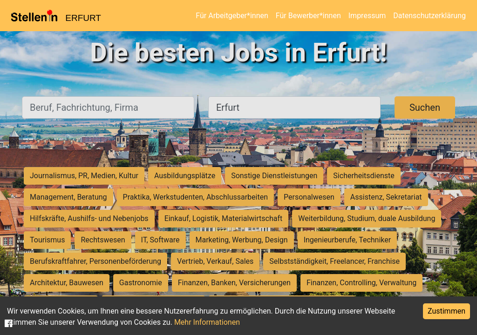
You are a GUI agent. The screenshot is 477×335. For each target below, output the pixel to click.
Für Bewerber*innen (308, 15)
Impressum (367, 15)
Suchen (424, 107)
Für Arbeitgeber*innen (232, 15)
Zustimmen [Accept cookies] (446, 311)
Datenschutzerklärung (429, 15)
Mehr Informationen (207, 322)
